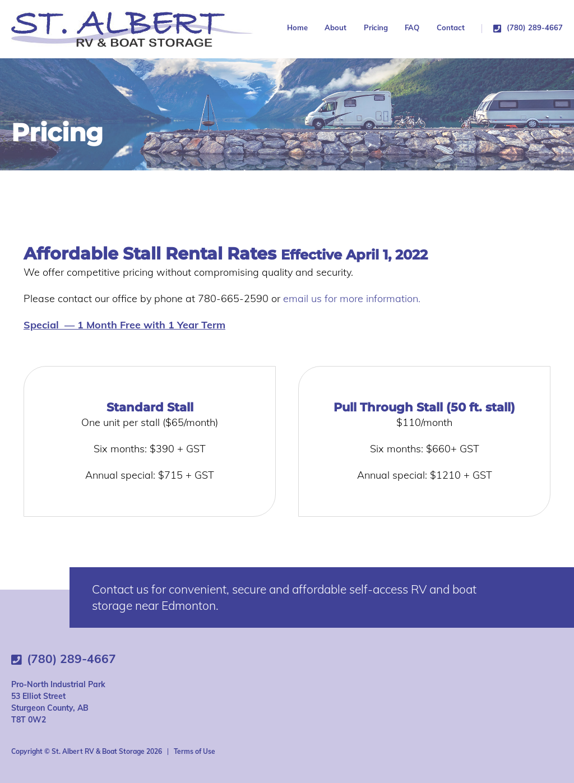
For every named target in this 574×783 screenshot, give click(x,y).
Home (297, 27)
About (335, 27)
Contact (451, 27)
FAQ (412, 27)
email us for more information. (351, 298)
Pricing (376, 28)
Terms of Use (194, 751)
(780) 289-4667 (535, 28)
